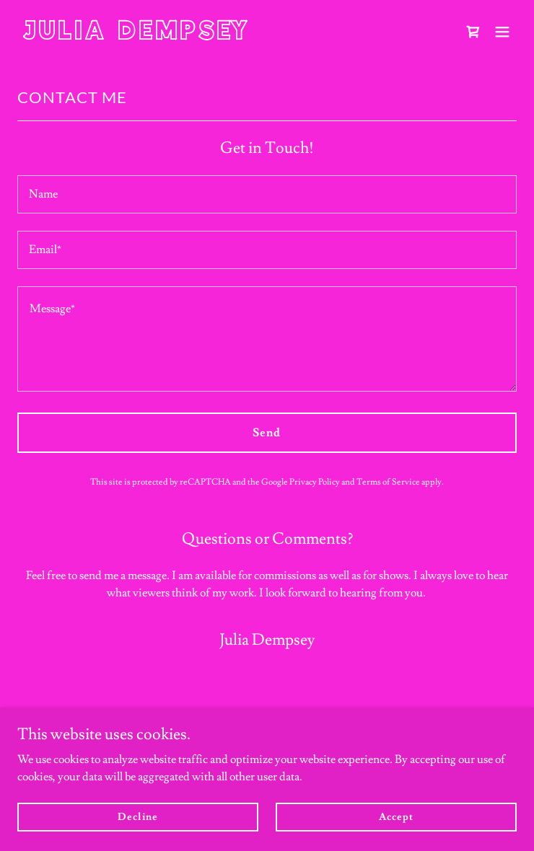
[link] (192, 36)
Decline (137, 816)
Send (267, 433)
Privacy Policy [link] (314, 482)
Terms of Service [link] (388, 482)
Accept (396, 816)
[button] (502, 31)
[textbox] (267, 194)
